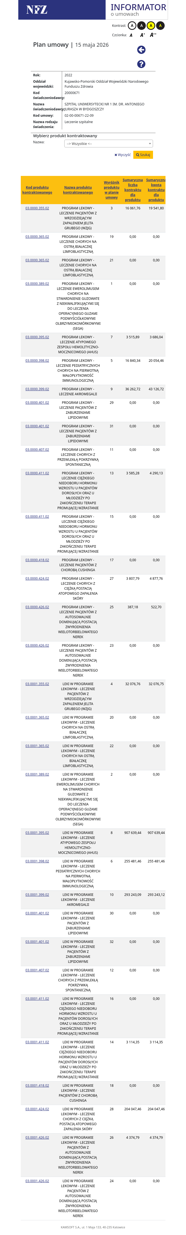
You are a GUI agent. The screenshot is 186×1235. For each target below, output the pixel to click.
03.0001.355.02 (37, 684)
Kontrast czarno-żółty (160, 25)
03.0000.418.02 (37, 560)
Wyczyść (122, 154)
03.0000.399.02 (37, 389)
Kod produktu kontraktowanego (37, 190)
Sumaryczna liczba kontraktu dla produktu (133, 190)
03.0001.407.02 (37, 970)
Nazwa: (39, 142)
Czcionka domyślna (132, 35)
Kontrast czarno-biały (141, 25)
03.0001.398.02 (37, 861)
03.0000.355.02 (37, 208)
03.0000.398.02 (37, 360)
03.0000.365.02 (37, 236)
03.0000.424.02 (37, 578)
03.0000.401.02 (37, 402)
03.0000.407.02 (37, 449)
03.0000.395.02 (37, 337)
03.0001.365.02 (37, 717)
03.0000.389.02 (37, 283)
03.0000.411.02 (37, 473)
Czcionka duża (153, 35)
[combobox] (108, 143)
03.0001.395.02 (37, 832)
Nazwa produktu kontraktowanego (78, 190)
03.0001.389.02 (37, 774)
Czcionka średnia (143, 35)
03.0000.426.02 (37, 607)
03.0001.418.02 (37, 1085)
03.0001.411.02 (37, 998)
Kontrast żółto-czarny (151, 25)
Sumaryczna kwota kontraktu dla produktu (156, 190)
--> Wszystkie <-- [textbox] (79, 143)
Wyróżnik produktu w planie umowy (111, 190)
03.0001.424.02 (37, 1109)
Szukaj (143, 154)
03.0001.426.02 (37, 1137)
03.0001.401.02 (37, 913)
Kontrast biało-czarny (132, 25)
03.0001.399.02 (37, 894)
